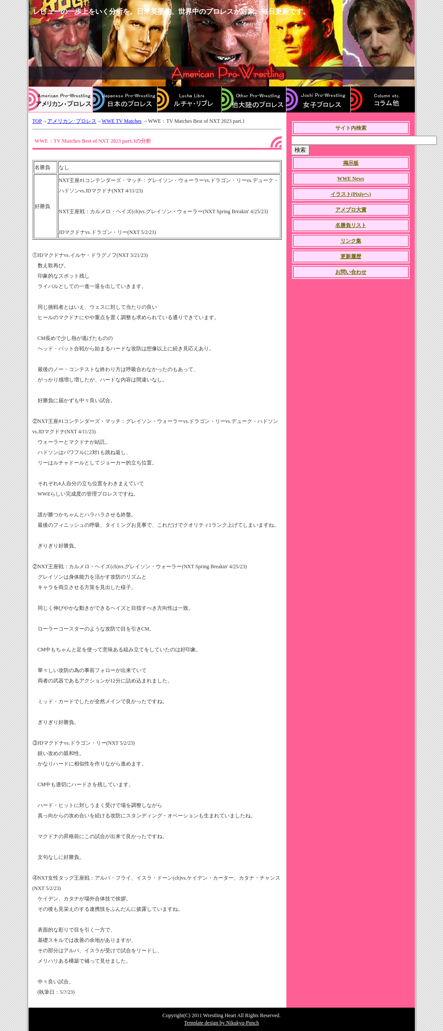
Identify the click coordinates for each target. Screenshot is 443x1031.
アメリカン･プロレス (71, 121)
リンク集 (350, 241)
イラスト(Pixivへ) (351, 194)
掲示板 (351, 163)
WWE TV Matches (121, 121)
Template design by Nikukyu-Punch (221, 1023)
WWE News (350, 179)
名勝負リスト (350, 225)
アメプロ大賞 (350, 210)
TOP (37, 121)
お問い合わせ (350, 272)
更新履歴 (350, 256)
